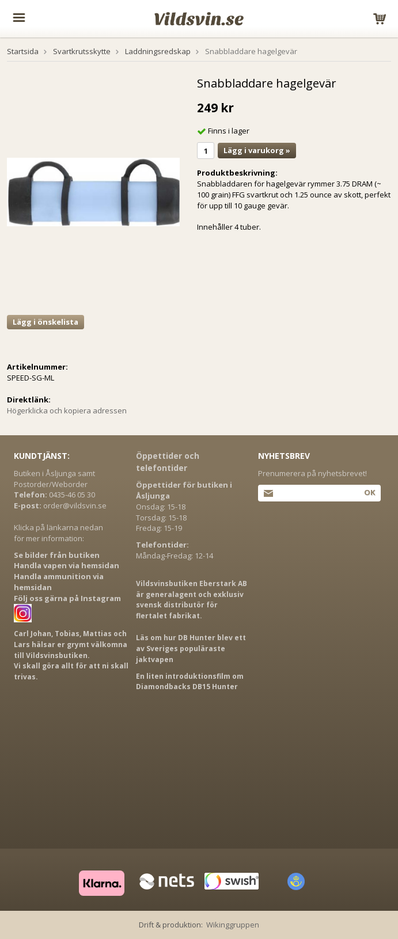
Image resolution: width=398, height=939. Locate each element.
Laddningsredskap (158, 51)
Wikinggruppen (232, 924)
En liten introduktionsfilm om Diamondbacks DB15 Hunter (190, 681)
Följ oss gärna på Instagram (67, 598)
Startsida (23, 51)
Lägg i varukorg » (256, 150)
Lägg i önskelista (45, 322)
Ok (369, 492)
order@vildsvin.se (75, 505)
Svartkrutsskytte (82, 51)
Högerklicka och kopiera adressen (67, 410)
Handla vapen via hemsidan (66, 565)
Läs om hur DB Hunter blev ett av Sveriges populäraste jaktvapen (191, 648)
